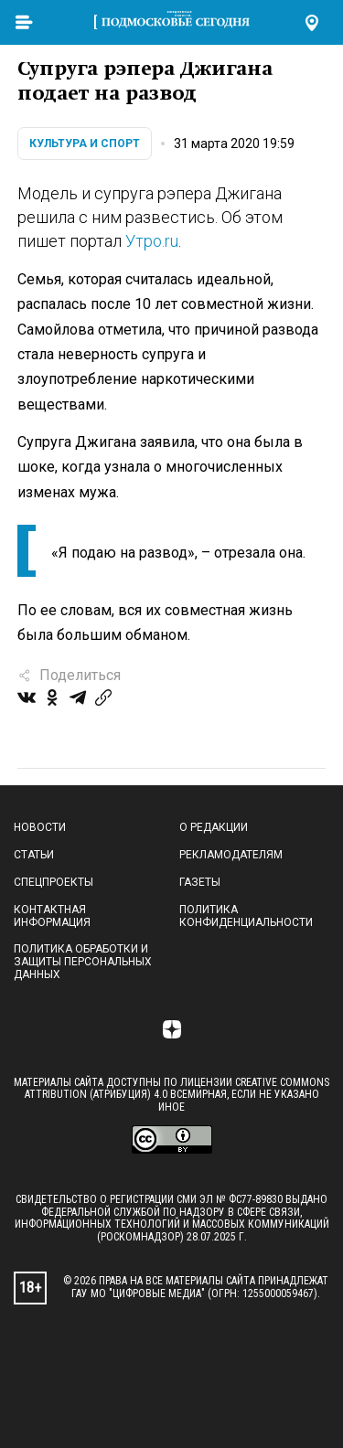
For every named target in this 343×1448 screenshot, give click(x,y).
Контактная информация (52, 916)
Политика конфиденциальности (246, 916)
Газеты (199, 882)
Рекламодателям (231, 854)
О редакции (213, 827)
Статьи (34, 854)
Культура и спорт (84, 143)
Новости (40, 827)
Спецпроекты (53, 882)
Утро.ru (151, 240)
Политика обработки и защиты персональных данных (83, 961)
